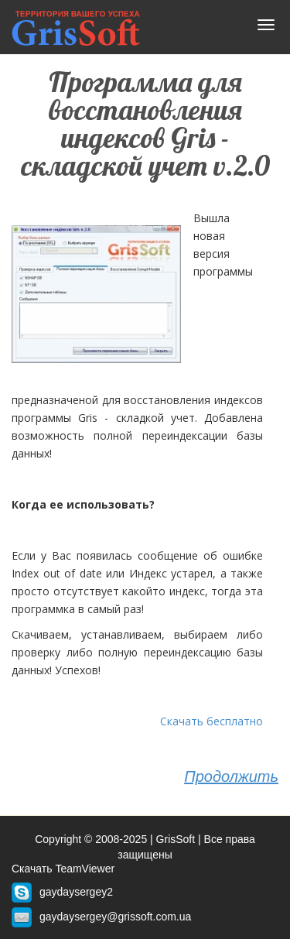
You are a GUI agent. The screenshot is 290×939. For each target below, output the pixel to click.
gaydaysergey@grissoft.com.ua (115, 916)
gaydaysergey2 (76, 892)
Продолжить (231, 776)
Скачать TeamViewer (63, 868)
